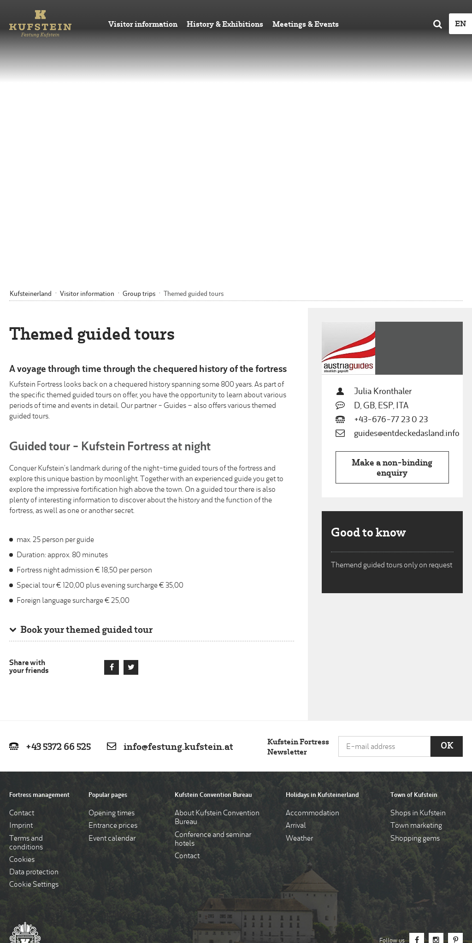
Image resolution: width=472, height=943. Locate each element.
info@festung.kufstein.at (178, 607)
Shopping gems (415, 698)
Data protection (34, 733)
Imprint (21, 686)
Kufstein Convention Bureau (213, 655)
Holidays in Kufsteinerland (322, 655)
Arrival (296, 686)
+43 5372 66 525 (58, 607)
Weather (299, 698)
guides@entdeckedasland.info (407, 293)
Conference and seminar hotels (213, 699)
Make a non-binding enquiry (392, 328)
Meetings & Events (305, 25)
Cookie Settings (34, 745)
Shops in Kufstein (418, 674)
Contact (21, 674)
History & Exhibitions (225, 25)
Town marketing (416, 686)
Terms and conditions (26, 703)
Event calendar (112, 698)
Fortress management (39, 655)
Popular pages (107, 655)
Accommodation (312, 674)
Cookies (22, 720)
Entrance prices (112, 686)
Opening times (111, 674)
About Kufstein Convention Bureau (217, 678)
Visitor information (142, 25)
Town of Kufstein (413, 655)
